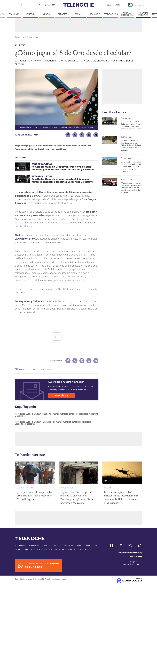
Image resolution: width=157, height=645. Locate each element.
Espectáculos (111, 14)
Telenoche (20, 37)
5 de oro (31, 369)
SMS (48, 369)
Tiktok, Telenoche (139, 545)
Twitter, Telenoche (121, 545)
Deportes (62, 14)
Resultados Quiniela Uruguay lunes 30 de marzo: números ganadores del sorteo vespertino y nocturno (56, 415)
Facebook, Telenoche (111, 545)
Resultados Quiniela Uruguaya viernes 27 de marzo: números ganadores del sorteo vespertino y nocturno (53, 423)
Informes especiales (143, 14)
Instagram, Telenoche (130, 545)
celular (41, 369)
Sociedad (30, 14)
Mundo (46, 14)
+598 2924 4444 (135, 556)
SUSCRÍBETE (61, 395)
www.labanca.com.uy (26, 238)
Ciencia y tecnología (127, 14)
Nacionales (21, 545)
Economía (14, 14)
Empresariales (33, 37)
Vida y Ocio (94, 14)
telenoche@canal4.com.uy (130, 552)
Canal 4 (78, 14)
